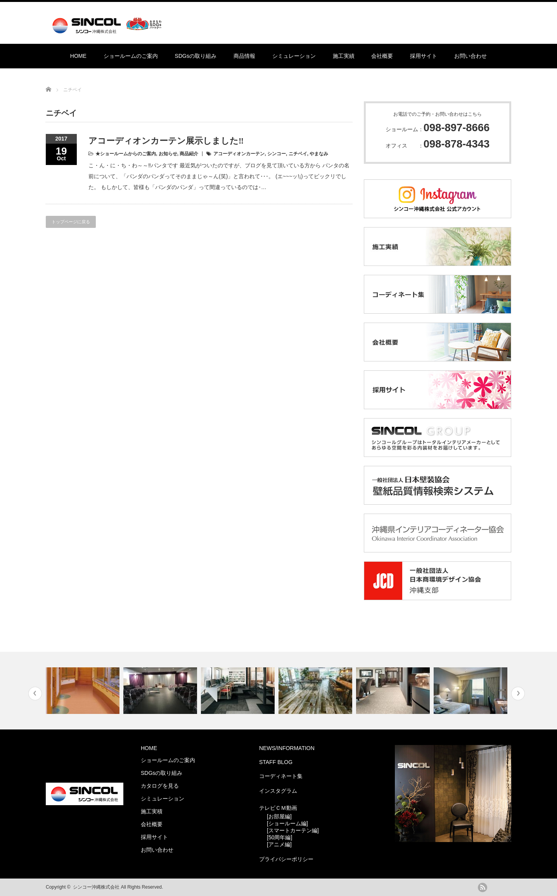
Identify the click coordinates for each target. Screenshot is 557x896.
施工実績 (344, 56)
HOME (78, 56)
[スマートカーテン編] (293, 830)
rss (482, 887)
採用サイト (423, 56)
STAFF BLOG (275, 762)
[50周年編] (279, 837)
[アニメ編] (279, 844)
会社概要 (382, 56)
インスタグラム (278, 791)
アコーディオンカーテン (239, 153)
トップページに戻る (71, 221)
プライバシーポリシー (286, 859)
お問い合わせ (470, 56)
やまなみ (319, 153)
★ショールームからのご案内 (125, 153)
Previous (35, 693)
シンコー (276, 153)
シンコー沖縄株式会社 (96, 887)
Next (518, 693)
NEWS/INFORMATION (287, 748)
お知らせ (168, 153)
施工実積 (152, 811)
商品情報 (244, 56)
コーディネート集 (281, 776)
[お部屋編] (279, 816)
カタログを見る (160, 786)
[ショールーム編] (287, 823)
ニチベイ (298, 153)
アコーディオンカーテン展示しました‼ (166, 141)
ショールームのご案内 (131, 56)
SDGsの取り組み (195, 56)
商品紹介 (189, 153)
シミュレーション (294, 56)
